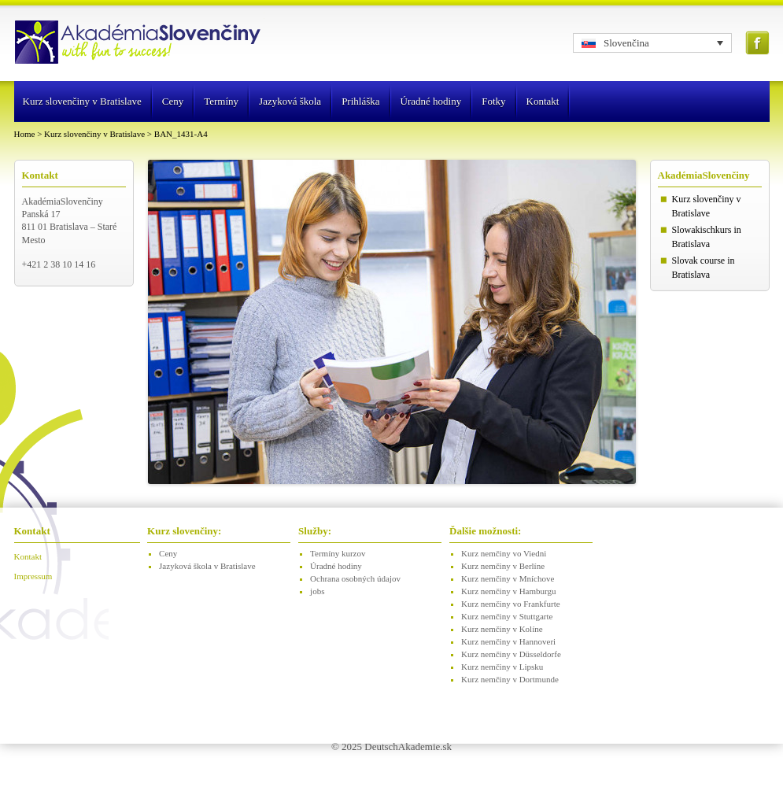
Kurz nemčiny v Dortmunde (510, 679)
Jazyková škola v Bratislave (207, 566)
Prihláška (360, 101)
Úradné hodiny (431, 101)
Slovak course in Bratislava (703, 267)
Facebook (757, 43)
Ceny (172, 101)
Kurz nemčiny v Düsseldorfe (511, 654)
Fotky (493, 101)
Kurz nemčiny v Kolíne (502, 629)
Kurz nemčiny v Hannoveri (508, 641)
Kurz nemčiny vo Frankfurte (510, 603)
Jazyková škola (290, 101)
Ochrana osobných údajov (355, 578)
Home (24, 134)
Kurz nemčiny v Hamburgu (508, 591)
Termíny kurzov (337, 553)
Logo (139, 43)
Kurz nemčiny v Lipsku (502, 666)
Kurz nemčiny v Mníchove (507, 578)
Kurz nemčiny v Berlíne (503, 566)
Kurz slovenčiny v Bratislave (82, 101)
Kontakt (543, 101)
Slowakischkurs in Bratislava (706, 236)
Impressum (33, 576)
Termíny (221, 101)
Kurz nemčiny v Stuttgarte (506, 616)
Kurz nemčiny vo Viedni (503, 553)
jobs (317, 591)
